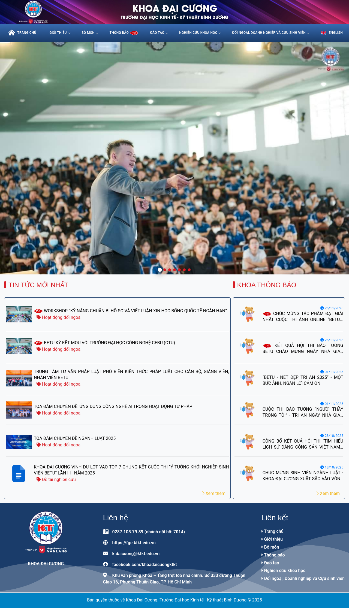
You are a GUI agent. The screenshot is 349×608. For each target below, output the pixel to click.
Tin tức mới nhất (38, 285)
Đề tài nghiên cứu (56, 479)
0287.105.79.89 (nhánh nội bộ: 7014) (148, 531)
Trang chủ (272, 531)
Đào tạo (159, 33)
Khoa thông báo (266, 285)
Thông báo (273, 555)
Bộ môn (90, 33)
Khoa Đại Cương (46, 563)
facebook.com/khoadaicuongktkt (144, 564)
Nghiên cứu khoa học (200, 33)
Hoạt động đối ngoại (59, 317)
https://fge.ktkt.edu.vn (134, 542)
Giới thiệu (59, 33)
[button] (160, 270)
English (332, 32)
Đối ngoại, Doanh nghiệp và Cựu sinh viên (270, 33)
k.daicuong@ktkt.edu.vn (136, 553)
